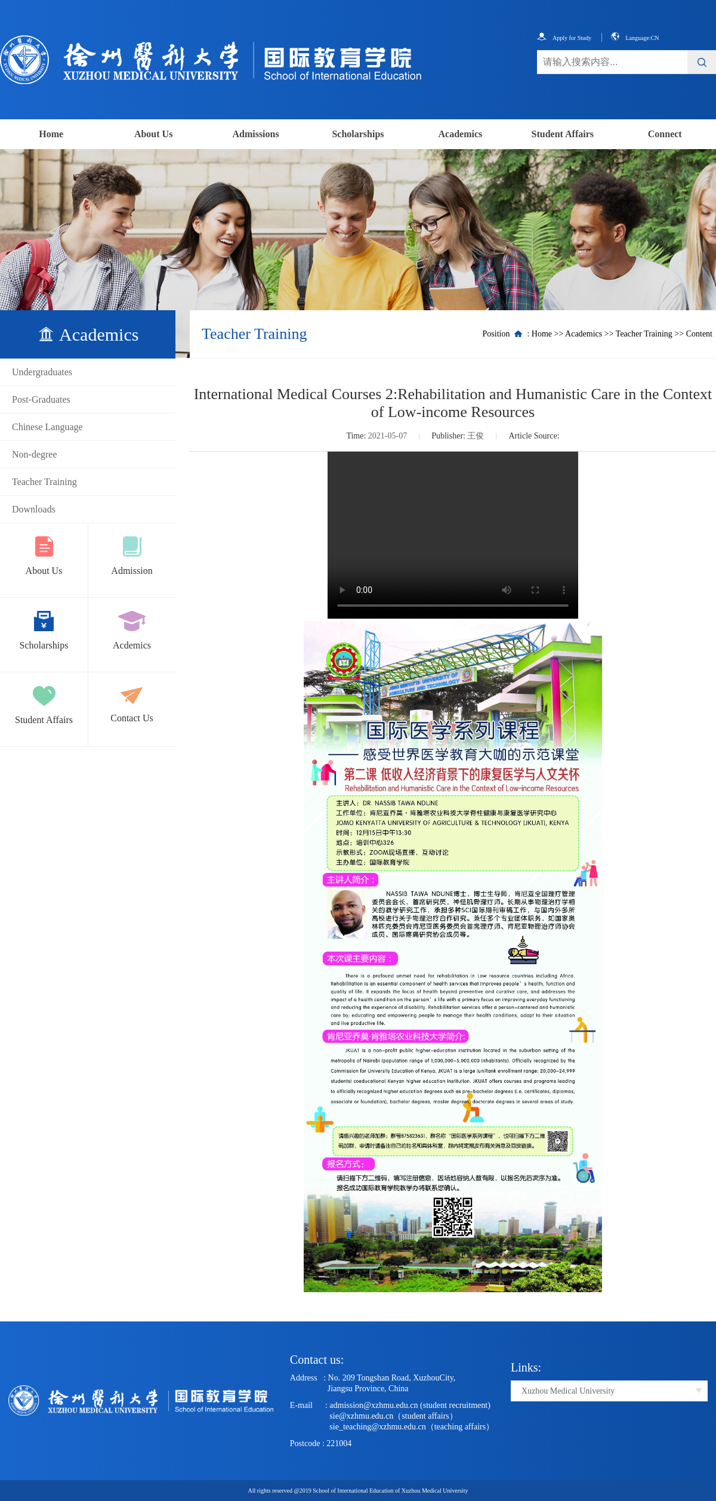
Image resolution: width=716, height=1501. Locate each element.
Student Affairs (563, 134)
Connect (665, 134)
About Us (153, 134)
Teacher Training (44, 482)
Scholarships (358, 134)
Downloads (33, 509)
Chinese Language (47, 427)
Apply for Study (564, 38)
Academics (461, 134)
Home (51, 134)
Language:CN (634, 38)
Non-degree (34, 454)
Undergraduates (42, 372)
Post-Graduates (41, 399)
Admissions (255, 134)
